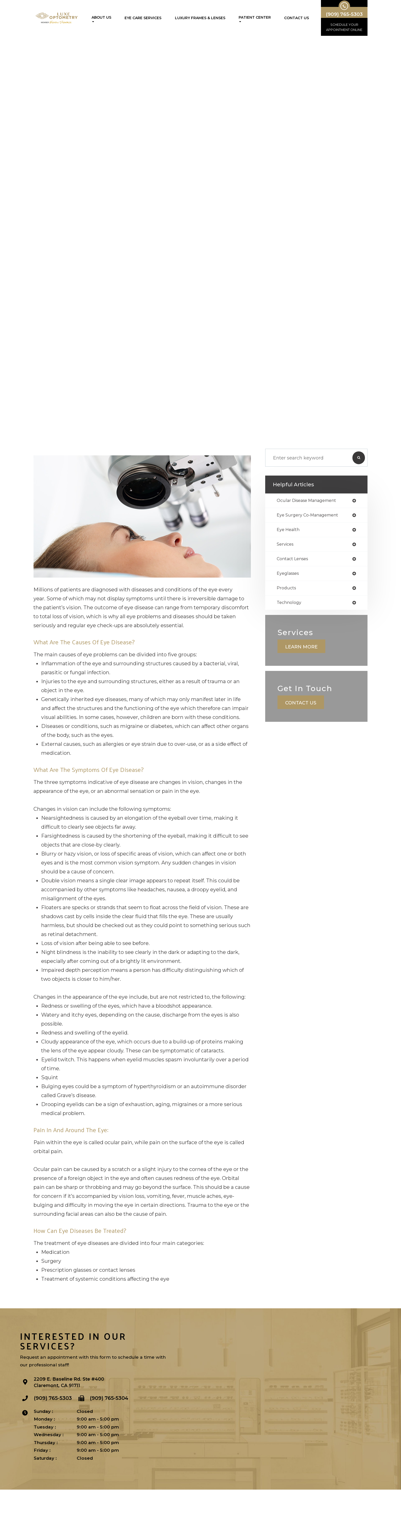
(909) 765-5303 (53, 1428)
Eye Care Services (143, 18)
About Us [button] (101, 18)
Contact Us (296, 18)
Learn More (303, 657)
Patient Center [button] (255, 18)
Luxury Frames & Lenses (200, 18)
